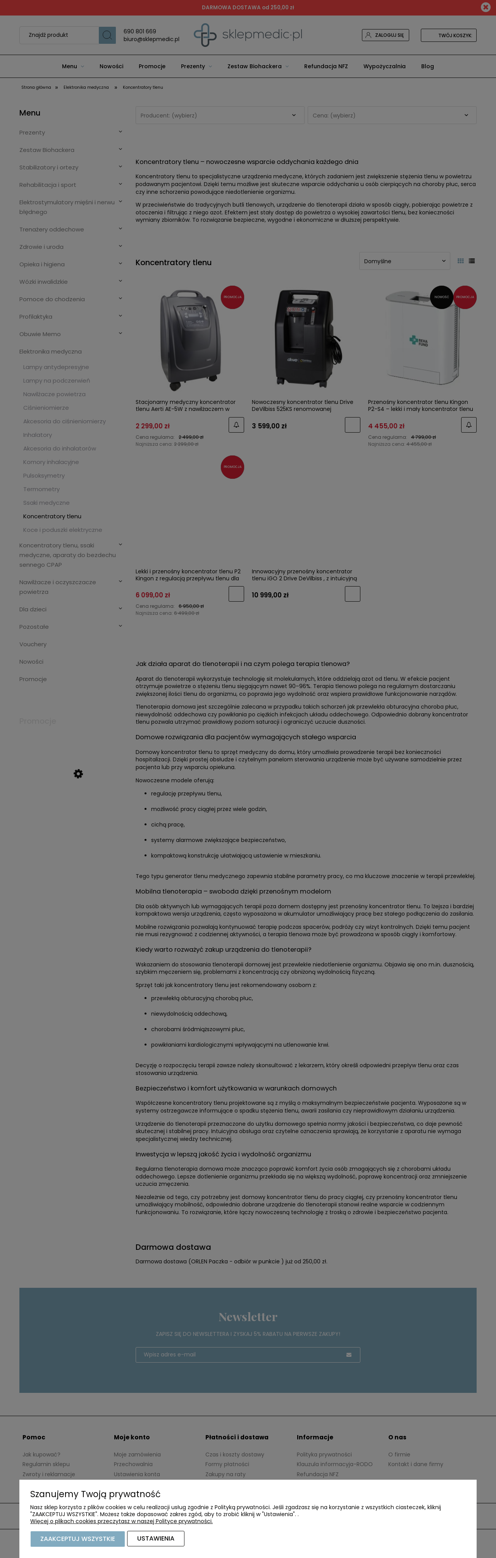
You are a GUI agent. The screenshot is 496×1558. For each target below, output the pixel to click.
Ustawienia (155, 1539)
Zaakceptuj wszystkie (77, 1539)
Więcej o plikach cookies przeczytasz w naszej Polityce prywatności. (121, 1522)
